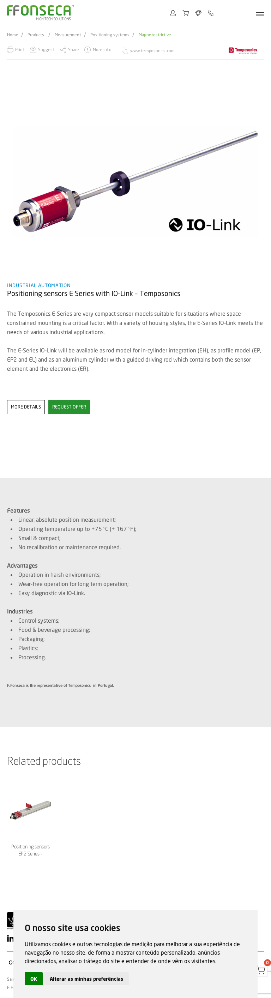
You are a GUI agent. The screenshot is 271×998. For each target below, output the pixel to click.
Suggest (46, 49)
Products (36, 34)
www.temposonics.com (152, 50)
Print (20, 49)
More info (102, 49)
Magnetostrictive (155, 34)
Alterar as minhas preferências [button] (86, 979)
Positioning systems (110, 34)
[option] (135, 180)
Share (73, 49)
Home (12, 34)
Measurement (68, 34)
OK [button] (33, 979)
